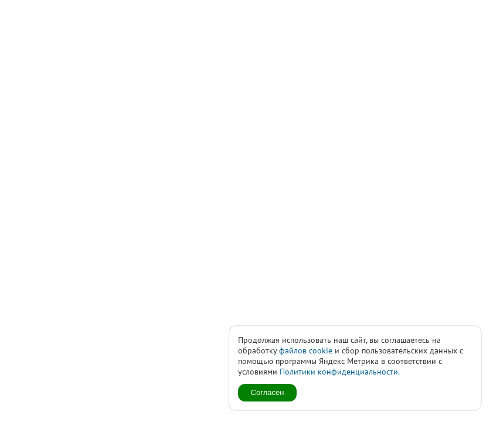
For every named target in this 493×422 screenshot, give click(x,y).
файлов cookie (305, 350)
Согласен (267, 392)
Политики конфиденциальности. (340, 371)
